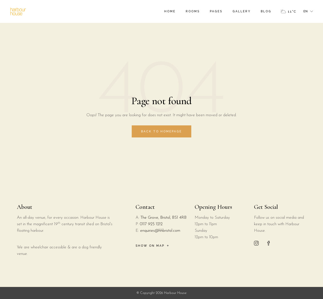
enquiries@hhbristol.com (160, 231)
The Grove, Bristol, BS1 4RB (163, 218)
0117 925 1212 (151, 224)
